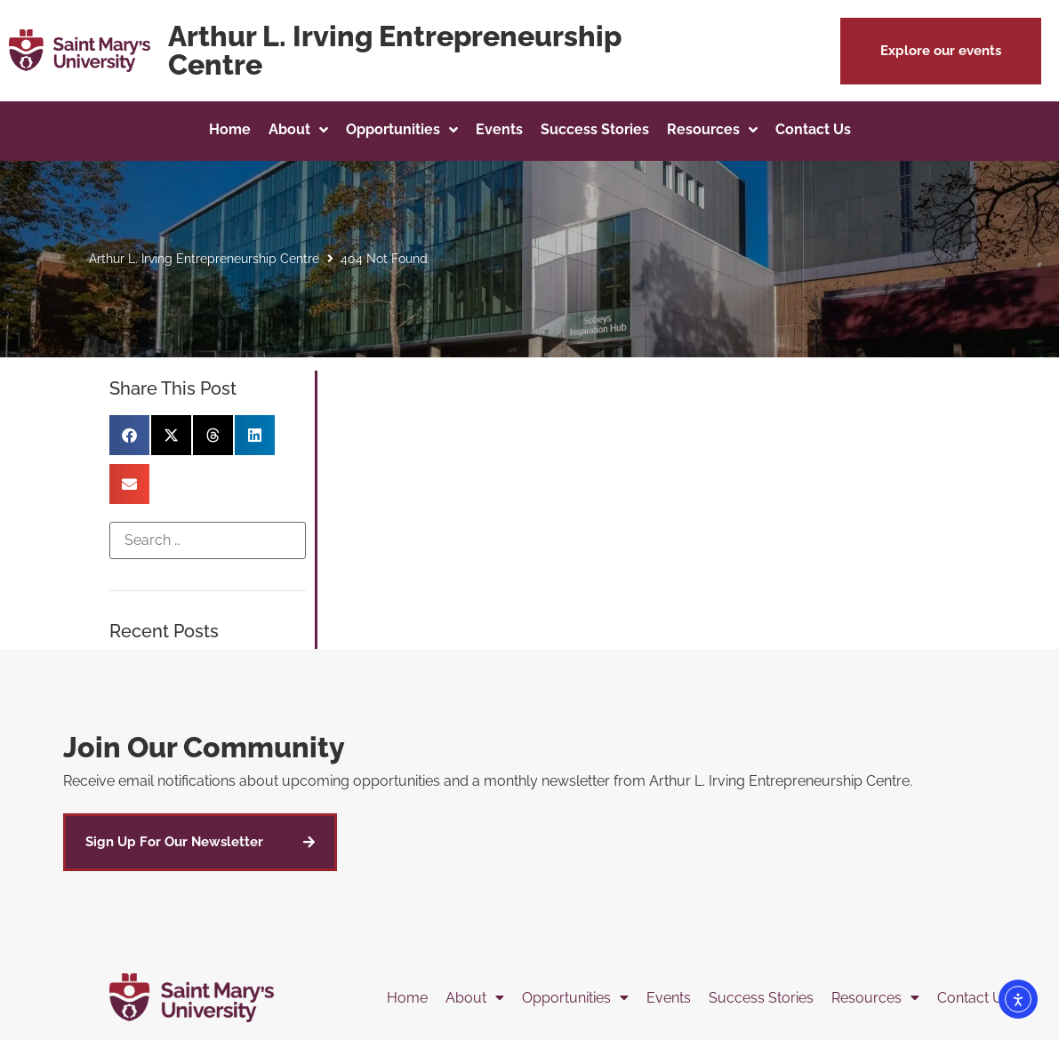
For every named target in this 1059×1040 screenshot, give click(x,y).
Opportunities (575, 998)
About (474, 998)
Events (668, 997)
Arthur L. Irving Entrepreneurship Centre (204, 259)
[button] (940, 51)
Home (407, 997)
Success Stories (761, 997)
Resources (875, 998)
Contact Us (973, 997)
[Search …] (207, 540)
